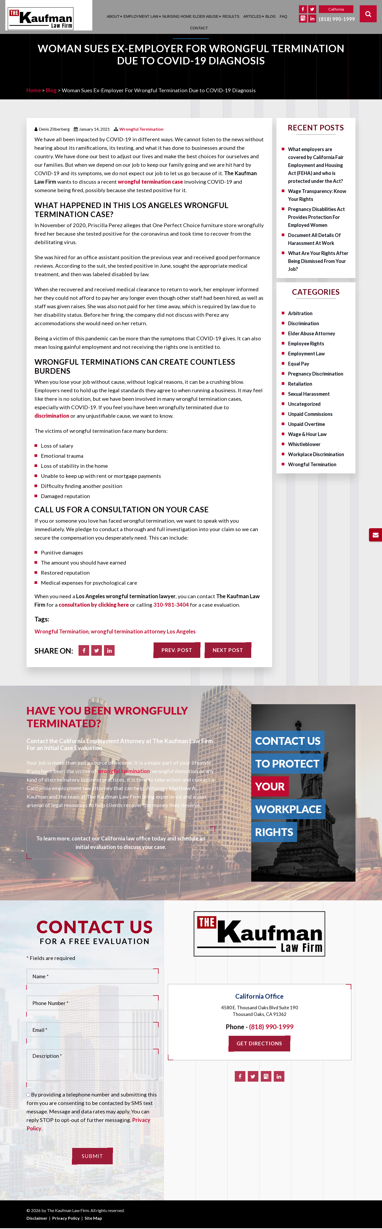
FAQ (283, 16)
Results (231, 16)
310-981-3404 (171, 604)
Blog (270, 16)
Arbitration (300, 313)
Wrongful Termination (141, 128)
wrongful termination (124, 771)
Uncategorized (304, 404)
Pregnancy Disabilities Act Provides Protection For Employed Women (316, 217)
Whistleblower (304, 444)
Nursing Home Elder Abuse (190, 16)
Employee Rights (306, 343)
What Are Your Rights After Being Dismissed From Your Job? (318, 261)
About (113, 16)
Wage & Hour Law (307, 434)
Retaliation (300, 384)
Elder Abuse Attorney (311, 333)
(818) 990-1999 (337, 19)
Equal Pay (298, 364)
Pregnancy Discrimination (315, 374)
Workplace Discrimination (316, 454)
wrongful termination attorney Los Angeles (143, 631)
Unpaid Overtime (306, 424)
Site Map (93, 1218)
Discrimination (303, 323)
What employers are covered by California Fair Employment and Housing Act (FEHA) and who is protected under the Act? (316, 165)
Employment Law (141, 16)
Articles (252, 16)
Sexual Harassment (309, 394)
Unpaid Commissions (310, 414)
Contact (199, 28)
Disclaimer (37, 1218)
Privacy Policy (66, 1218)
